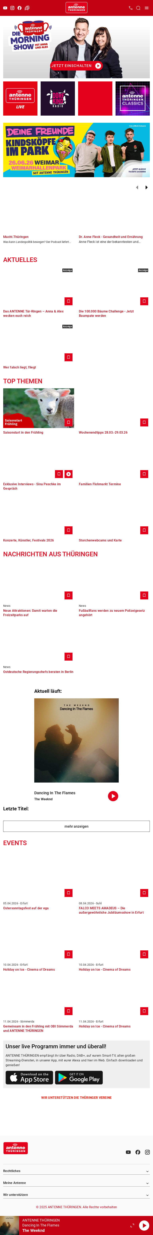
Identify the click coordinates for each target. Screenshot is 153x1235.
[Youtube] (5, 8)
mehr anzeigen (76, 826)
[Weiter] (146, 187)
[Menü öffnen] (146, 8)
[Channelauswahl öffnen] (138, 8)
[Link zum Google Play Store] (79, 1078)
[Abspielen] (144, 1225)
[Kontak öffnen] (130, 8)
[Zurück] (137, 187)
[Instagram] (12, 8)
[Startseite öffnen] (76, 8)
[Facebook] (20, 8)
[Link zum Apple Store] (29, 1078)
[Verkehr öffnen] (27, 8)
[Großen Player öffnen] (132, 1225)
